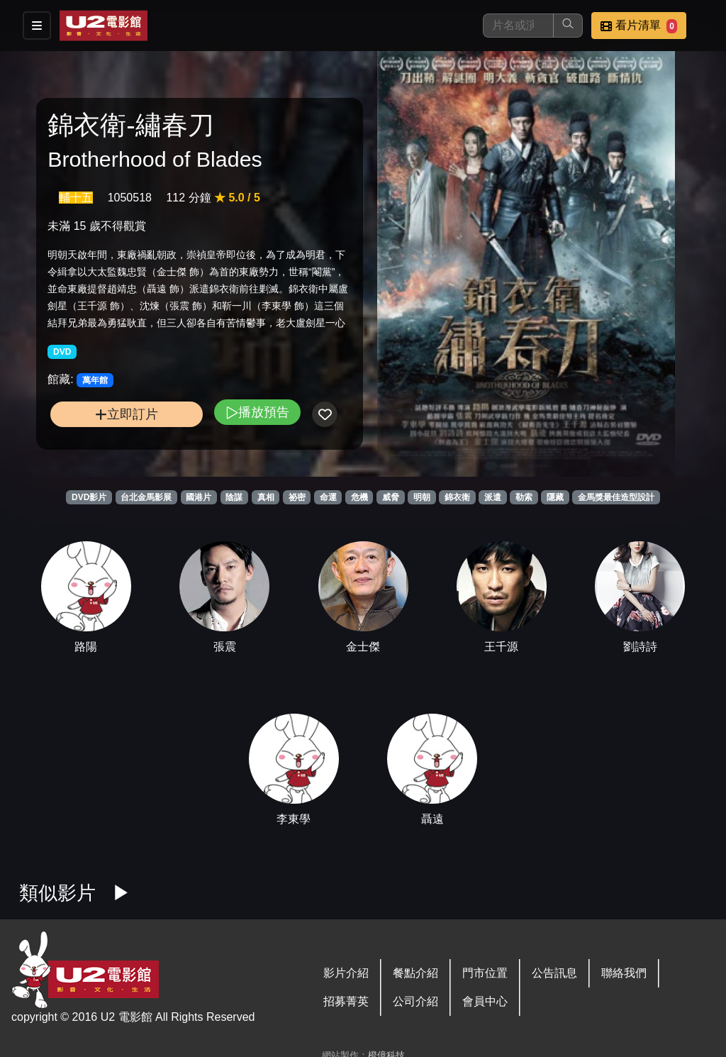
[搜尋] (518, 25)
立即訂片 (126, 413)
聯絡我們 (624, 973)
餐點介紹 (415, 973)
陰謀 (233, 497)
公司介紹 (415, 1001)
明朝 (421, 497)
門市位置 (485, 973)
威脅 (390, 497)
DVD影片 (89, 497)
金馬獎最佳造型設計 (616, 497)
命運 (328, 497)
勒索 (523, 497)
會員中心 (485, 1001)
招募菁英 (346, 1001)
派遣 (492, 497)
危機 (359, 497)
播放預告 (257, 411)
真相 (265, 497)
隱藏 (555, 497)
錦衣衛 (457, 497)
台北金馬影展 (146, 497)
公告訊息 (554, 973)
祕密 (297, 497)
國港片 (198, 497)
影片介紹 (346, 973)
